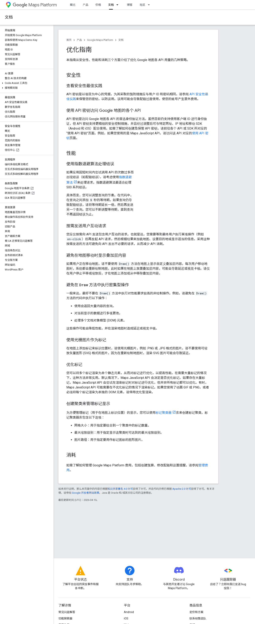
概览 (73, 5)
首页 (69, 39)
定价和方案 (196, 612)
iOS (126, 618)
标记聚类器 (164, 413)
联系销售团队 (197, 618)
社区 (142, 5)
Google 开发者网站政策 (85, 492)
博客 (129, 5)
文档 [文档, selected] (111, 5)
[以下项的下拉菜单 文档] (118, 5)
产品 (85, 5)
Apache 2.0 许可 (181, 488)
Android (129, 612)
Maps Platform (35, 5)
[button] (26, 83)
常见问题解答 (66, 612)
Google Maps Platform (100, 39)
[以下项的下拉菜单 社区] (150, 5)
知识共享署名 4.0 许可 (120, 488)
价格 (98, 5)
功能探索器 (65, 618)
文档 (9, 17)
